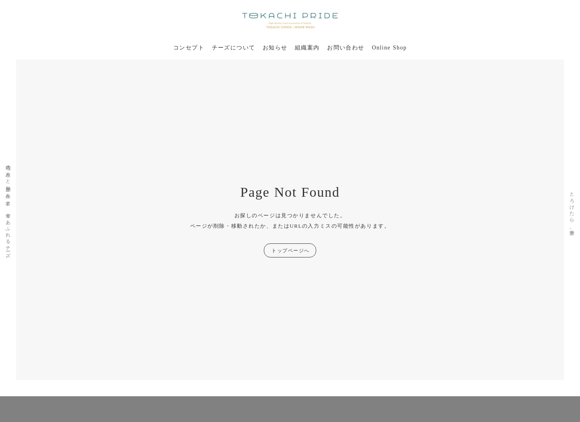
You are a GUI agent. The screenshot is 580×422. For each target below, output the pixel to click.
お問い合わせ (345, 48)
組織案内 (307, 48)
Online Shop (389, 48)
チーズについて (233, 48)
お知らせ (275, 48)
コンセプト (188, 48)
